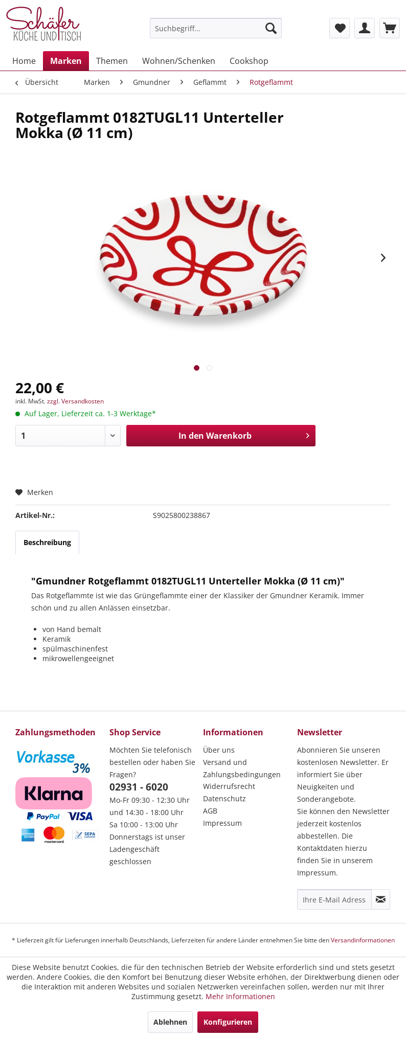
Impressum (222, 823)
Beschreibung (47, 542)
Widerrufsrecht (229, 786)
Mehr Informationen (240, 996)
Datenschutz (224, 798)
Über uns (219, 750)
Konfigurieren (228, 1022)
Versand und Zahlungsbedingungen (242, 768)
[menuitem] (216, 28)
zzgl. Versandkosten (75, 401)
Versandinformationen (363, 940)
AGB (210, 811)
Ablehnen (170, 1022)
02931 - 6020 (138, 787)
